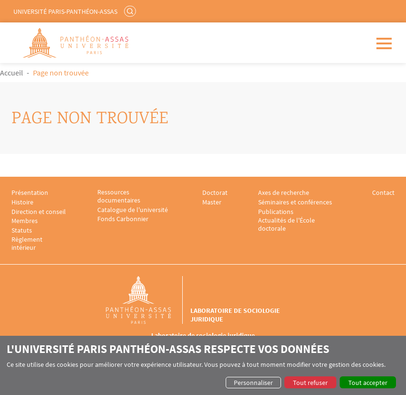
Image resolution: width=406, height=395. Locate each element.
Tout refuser (310, 382)
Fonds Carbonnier (122, 219)
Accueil (11, 72)
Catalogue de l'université (132, 210)
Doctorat (215, 193)
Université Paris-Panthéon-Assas (65, 11)
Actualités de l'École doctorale (286, 224)
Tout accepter (367, 382)
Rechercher (131, 11)
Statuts (21, 230)
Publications (275, 212)
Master (211, 202)
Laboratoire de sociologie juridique (235, 314)
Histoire (22, 202)
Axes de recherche (283, 193)
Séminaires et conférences (295, 202)
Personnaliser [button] (253, 382)
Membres (24, 221)
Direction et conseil (38, 212)
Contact (383, 193)
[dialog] (203, 365)
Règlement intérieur (26, 243)
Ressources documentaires (118, 196)
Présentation (29, 193)
